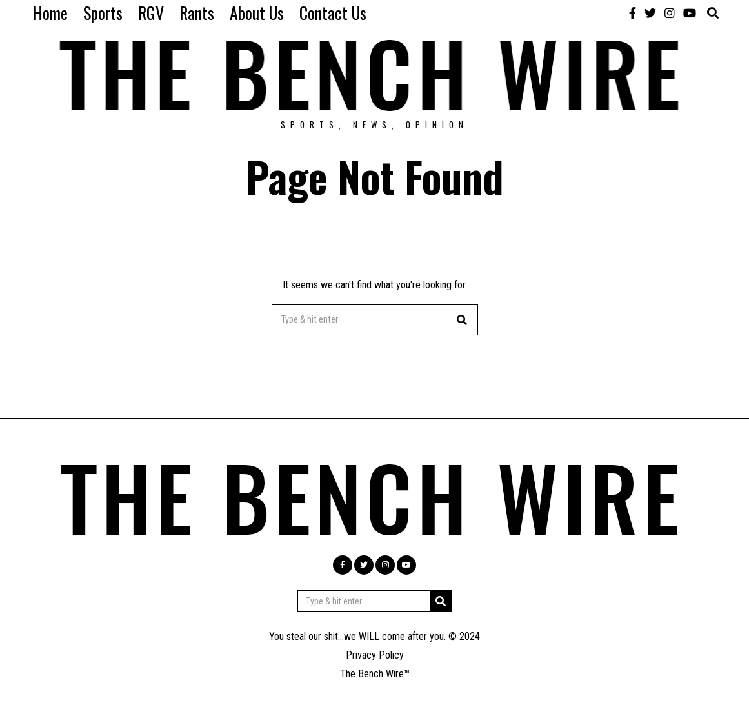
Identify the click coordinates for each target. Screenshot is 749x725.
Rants (196, 12)
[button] (462, 319)
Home (50, 12)
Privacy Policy (375, 655)
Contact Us (332, 12)
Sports (103, 12)
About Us (257, 12)
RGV (151, 12)
